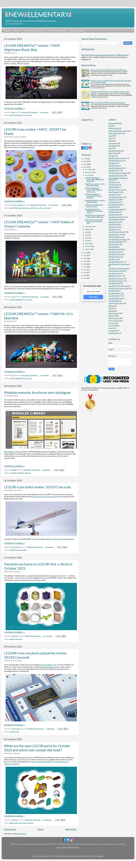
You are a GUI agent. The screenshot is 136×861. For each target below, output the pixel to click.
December (89, 169)
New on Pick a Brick (57, 30)
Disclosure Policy (73, 847)
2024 (85, 164)
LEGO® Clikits (113, 187)
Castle (110, 136)
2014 (85, 275)
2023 (85, 167)
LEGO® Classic (113, 185)
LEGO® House (113, 224)
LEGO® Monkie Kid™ (116, 242)
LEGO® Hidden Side (115, 219)
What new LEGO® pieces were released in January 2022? (110, 92)
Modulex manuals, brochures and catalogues (37, 392)
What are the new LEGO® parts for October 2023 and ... (94, 221)
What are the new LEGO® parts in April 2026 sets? (108, 103)
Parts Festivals (113, 318)
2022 (85, 253)
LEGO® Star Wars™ (115, 276)
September (89, 226)
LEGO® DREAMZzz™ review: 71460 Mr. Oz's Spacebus (93, 196)
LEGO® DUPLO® (114, 200)
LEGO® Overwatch (115, 254)
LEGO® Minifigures (115, 237)
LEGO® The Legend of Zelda (118, 286)
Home (7, 30)
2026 (85, 159)
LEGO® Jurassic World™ (117, 232)
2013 (85, 278)
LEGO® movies (113, 244)
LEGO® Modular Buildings (117, 239)
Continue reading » (14, 108)
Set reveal (111, 323)
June (87, 235)
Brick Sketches (113, 128)
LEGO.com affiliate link (13, 24)
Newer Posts (10, 829)
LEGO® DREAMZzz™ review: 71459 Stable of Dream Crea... (93, 189)
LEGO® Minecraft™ (115, 234)
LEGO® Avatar (113, 166)
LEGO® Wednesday (115, 298)
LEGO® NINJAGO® (115, 249)
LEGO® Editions (114, 202)
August (88, 229)
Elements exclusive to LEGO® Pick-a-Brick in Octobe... (94, 210)
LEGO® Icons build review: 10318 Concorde (37, 487)
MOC (41, 208)
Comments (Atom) (19, 834)
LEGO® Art (112, 163)
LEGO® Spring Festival (116, 271)
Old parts (27, 473)
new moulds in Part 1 (49, 665)
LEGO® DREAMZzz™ (16, 115)
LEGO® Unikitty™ (114, 293)
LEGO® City (112, 182)
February (88, 246)
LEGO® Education (114, 205)
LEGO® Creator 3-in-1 (116, 190)
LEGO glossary (76, 30)
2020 (85, 258)
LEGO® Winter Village (116, 303)
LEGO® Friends (114, 214)
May (87, 238)
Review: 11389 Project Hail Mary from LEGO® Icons (108, 70)
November (89, 172)
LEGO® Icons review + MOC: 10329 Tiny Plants (95, 184)
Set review (28, 115)
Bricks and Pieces (111, 388)
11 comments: (54, 205)
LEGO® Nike (112, 247)
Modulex (21, 473)
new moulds (39, 539)
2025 (85, 161)
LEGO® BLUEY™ (114, 171)
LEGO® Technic (114, 283)
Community (13, 473)
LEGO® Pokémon (114, 257)
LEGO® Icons (34, 208)
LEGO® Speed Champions (117, 268)
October (88, 175)
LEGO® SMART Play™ (116, 262)
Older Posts (70, 829)
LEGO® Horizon (114, 222)
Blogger (100, 856)
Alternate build (113, 123)
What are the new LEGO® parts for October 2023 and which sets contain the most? (37, 748)
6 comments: (46, 470)
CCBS (110, 138)
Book (110, 126)
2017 (85, 267)
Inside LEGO (112, 153)
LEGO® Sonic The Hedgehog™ (119, 264)
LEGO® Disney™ (114, 192)
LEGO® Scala (113, 259)
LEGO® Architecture (115, 161)
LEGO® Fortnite (114, 212)
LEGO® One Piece (114, 252)
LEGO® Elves (113, 207)
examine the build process (49, 667)
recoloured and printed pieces (62, 539)
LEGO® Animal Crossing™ (117, 158)
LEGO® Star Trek (114, 273)
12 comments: (48, 636)
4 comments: (47, 820)
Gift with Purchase (114, 151)
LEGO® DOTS (113, 195)
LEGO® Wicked (114, 301)
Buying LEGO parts (15, 639)
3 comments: (44, 112)
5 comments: (44, 375)
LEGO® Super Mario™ (116, 281)
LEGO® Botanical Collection (19, 208)
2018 (85, 264)
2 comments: (44, 297)
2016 (85, 270)
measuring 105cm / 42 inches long (45, 497)
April (87, 240)
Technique (112, 331)
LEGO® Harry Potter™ (116, 217)
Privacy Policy (61, 847)
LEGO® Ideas (113, 229)
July (86, 232)
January (88, 249)
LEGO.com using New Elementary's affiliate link (107, 55)
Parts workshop (114, 321)
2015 (85, 272)
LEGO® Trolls (113, 291)
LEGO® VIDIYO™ (114, 296)
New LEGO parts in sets (34, 30)
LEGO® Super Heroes (116, 278)
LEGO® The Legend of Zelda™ (119, 288)
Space (110, 328)
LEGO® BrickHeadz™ (116, 176)
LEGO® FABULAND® (116, 210)
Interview (111, 156)
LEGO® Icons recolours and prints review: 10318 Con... (94, 216)
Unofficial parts (113, 333)
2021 (85, 255)
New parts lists (28, 823)
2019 (85, 261)
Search (17, 30)
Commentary (113, 143)
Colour (110, 141)
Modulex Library (13, 452)
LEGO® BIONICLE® (115, 168)
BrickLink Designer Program (118, 131)
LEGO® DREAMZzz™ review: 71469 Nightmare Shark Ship (32, 47)
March (87, 243)
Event (110, 148)
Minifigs (111, 306)
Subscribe (93, 297)
